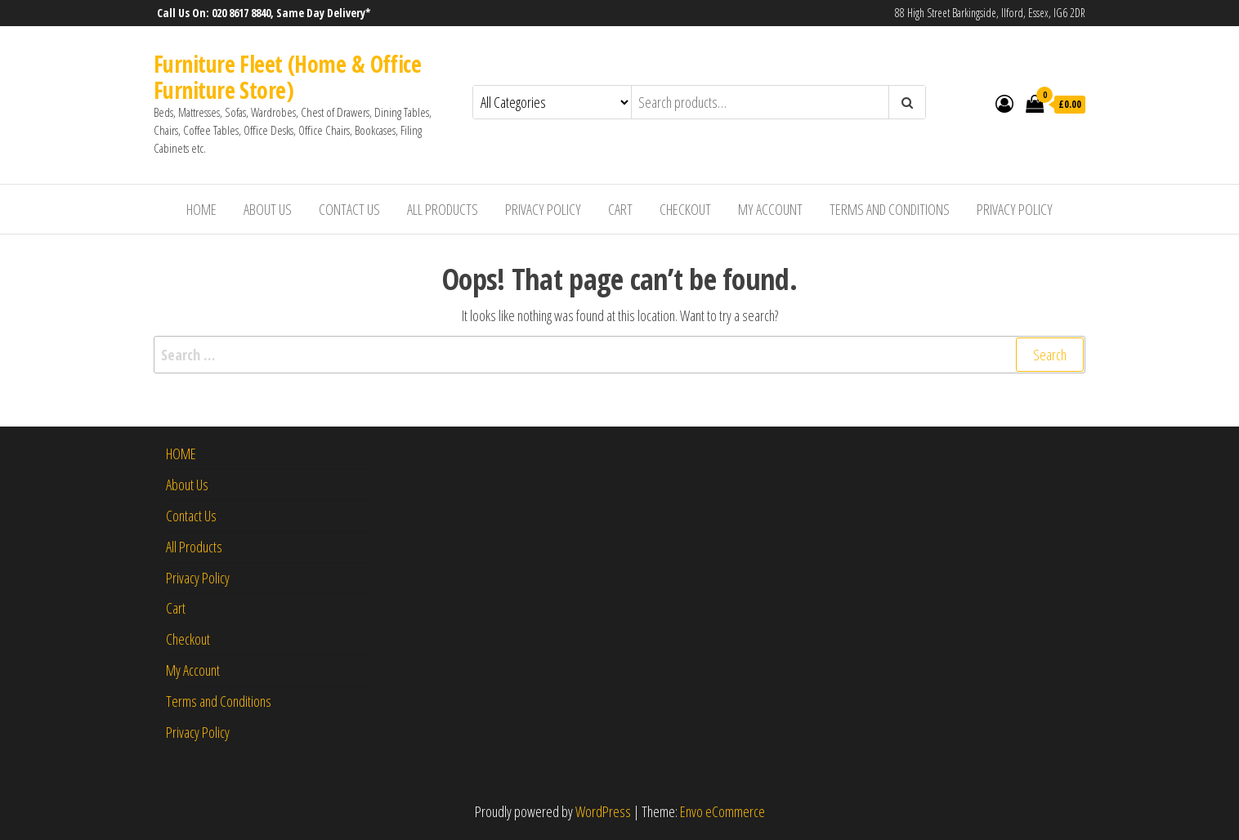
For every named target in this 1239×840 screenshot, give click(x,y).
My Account (770, 209)
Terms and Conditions (890, 209)
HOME (201, 209)
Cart (620, 209)
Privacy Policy (543, 209)
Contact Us (349, 209)
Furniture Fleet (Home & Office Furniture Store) (287, 76)
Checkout (685, 209)
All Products (442, 209)
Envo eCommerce (722, 811)
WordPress (603, 811)
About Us (268, 209)
